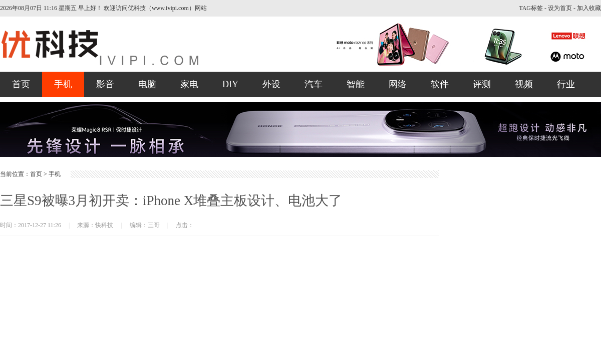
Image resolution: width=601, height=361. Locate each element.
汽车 (314, 84)
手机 (63, 84)
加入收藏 (589, 8)
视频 (524, 84)
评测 (482, 84)
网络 (398, 84)
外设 (271, 84)
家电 (189, 84)
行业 (566, 84)
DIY (230, 84)
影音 (105, 84)
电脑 (147, 84)
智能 (356, 84)
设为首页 (560, 8)
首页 (21, 84)
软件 (440, 84)
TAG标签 (531, 8)
